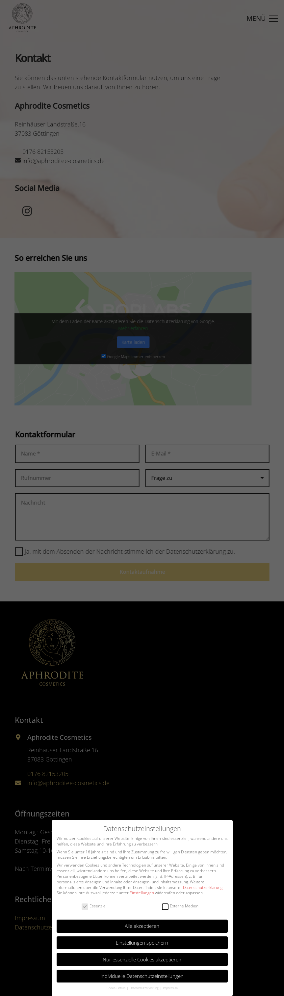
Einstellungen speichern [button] (142, 942)
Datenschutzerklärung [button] (144, 988)
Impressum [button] (170, 988)
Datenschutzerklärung (202, 887)
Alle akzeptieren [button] (142, 926)
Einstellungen (142, 893)
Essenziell (95, 906)
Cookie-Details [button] (116, 988)
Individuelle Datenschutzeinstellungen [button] (142, 976)
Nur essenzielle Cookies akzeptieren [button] (142, 959)
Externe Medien (180, 906)
